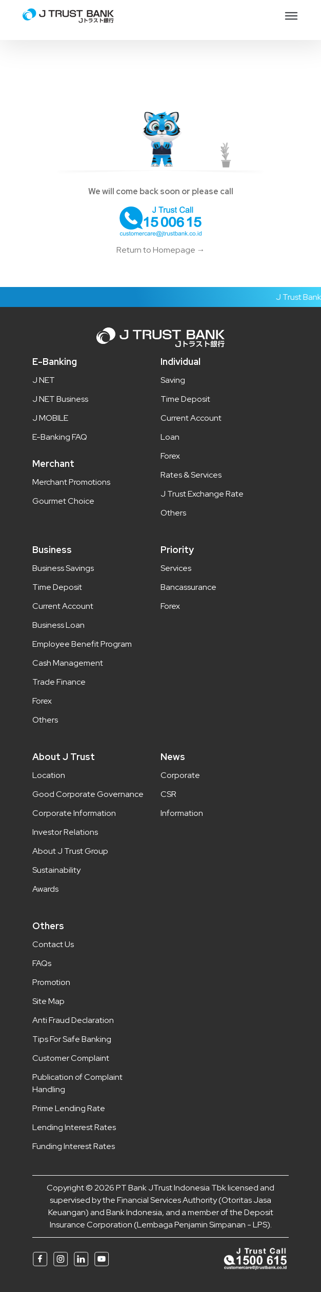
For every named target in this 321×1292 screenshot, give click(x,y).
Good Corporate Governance (88, 794)
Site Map (48, 1001)
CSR (168, 794)
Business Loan (58, 625)
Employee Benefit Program (82, 644)
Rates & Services (191, 474)
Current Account (191, 418)
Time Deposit (185, 399)
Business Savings (63, 568)
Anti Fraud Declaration (73, 1020)
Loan (170, 437)
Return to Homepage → (160, 249)
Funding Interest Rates (73, 1146)
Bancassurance (188, 587)
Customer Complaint (70, 1058)
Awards (45, 889)
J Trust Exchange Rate (202, 493)
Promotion (51, 982)
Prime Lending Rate (68, 1108)
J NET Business (60, 399)
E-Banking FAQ (59, 437)
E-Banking (54, 361)
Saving (173, 380)
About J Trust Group (70, 851)
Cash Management (67, 663)
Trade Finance (59, 681)
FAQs (41, 963)
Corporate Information (74, 813)
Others (173, 512)
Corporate (180, 775)
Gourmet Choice (63, 501)
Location (48, 775)
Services (176, 568)
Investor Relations (65, 832)
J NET (43, 380)
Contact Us (53, 944)
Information (182, 813)
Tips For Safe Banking (71, 1039)
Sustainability (56, 870)
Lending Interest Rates (74, 1127)
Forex (170, 455)
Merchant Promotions (71, 482)
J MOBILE (50, 418)
